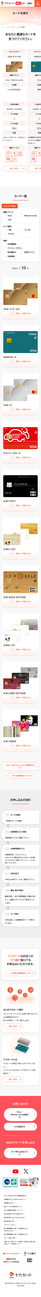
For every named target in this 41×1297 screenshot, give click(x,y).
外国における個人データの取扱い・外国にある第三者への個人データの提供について (20, 1242)
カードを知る (11, 27)
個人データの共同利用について (13, 1206)
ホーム (3, 27)
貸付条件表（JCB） (9, 1221)
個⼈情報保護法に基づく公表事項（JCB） (15, 1234)
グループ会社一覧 (9, 1238)
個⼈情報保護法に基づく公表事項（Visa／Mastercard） (16, 1229)
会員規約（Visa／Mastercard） (14, 1199)
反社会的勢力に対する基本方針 (13, 1214)
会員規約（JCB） (8, 1203)
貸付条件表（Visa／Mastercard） (14, 1217)
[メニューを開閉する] (37, 3)
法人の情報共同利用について (12, 1210)
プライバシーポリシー (10, 1224)
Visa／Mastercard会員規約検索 (14, 1195)
